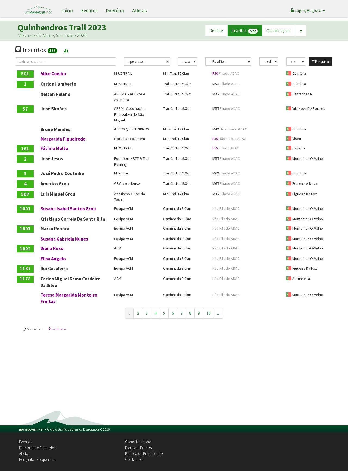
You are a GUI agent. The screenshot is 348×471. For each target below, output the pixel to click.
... (218, 313)
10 (208, 313)
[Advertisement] (174, 370)
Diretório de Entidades (37, 447)
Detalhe (216, 30)
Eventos (89, 10)
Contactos (133, 459)
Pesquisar (320, 61)
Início (67, 10)
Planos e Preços (138, 447)
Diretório (115, 10)
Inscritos (245, 31)
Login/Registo (308, 10)
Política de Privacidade (144, 453)
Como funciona (138, 441)
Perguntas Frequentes (37, 459)
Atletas (139, 10)
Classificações (278, 30)
